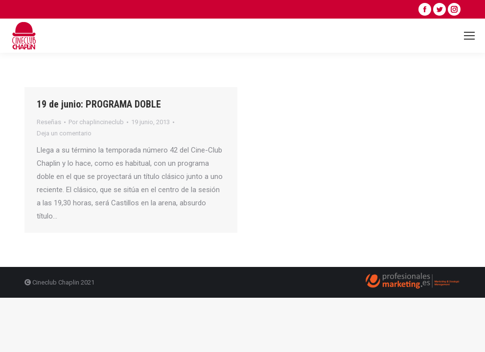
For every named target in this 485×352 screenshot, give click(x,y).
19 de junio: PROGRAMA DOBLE (99, 104)
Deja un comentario (64, 133)
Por (96, 122)
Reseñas (49, 122)
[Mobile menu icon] (469, 36)
